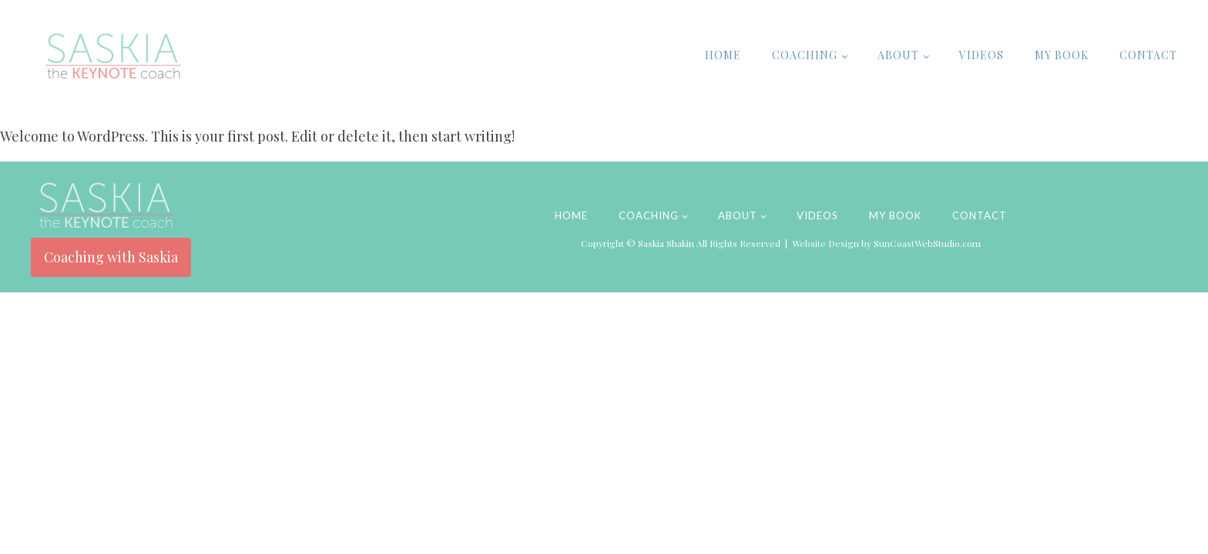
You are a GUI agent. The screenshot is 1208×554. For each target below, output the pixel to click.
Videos (981, 55)
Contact (1148, 55)
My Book (1062, 55)
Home (723, 55)
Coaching (804, 55)
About (898, 55)
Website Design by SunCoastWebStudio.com (886, 243)
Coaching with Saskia (111, 257)
